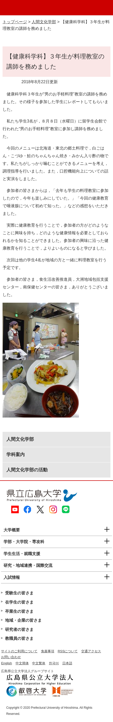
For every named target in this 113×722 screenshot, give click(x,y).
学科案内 (15, 454)
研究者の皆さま (19, 629)
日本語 (67, 663)
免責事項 (47, 651)
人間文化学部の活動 (27, 469)
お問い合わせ (11, 657)
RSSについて (68, 651)
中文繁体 (38, 663)
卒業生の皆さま (19, 611)
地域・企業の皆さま (23, 620)
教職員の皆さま (19, 638)
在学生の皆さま (19, 602)
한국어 (54, 663)
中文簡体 (22, 663)
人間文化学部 (44, 22)
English (6, 663)
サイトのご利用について (19, 651)
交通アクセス (91, 651)
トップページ (15, 22)
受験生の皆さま (19, 593)
